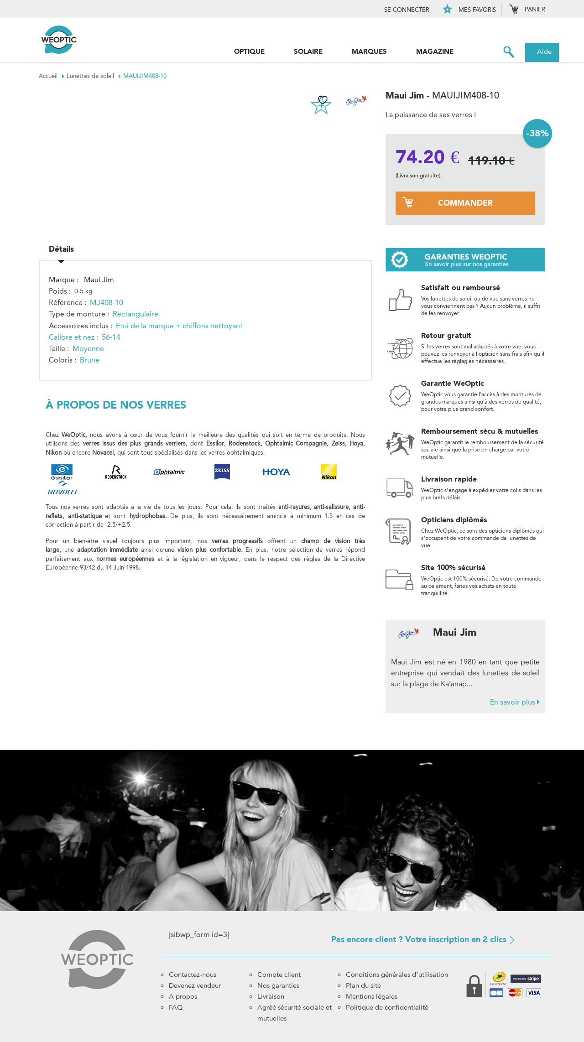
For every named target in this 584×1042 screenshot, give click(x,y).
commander (465, 203)
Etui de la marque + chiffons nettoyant (179, 322)
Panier (527, 10)
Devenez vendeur (195, 985)
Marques (369, 51)
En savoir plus (515, 702)
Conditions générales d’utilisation (397, 974)
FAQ (176, 1007)
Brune (89, 357)
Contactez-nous (192, 974)
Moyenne (88, 345)
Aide (544, 51)
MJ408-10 (106, 299)
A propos (183, 996)
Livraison (270, 996)
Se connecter (406, 10)
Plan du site (363, 985)
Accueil (53, 76)
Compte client (279, 974)
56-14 (111, 334)
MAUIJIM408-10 (145, 76)
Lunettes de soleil (95, 76)
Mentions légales (371, 996)
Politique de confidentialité (387, 1007)
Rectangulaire (135, 311)
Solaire (308, 51)
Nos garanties (278, 985)
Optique (249, 51)
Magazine (435, 51)
